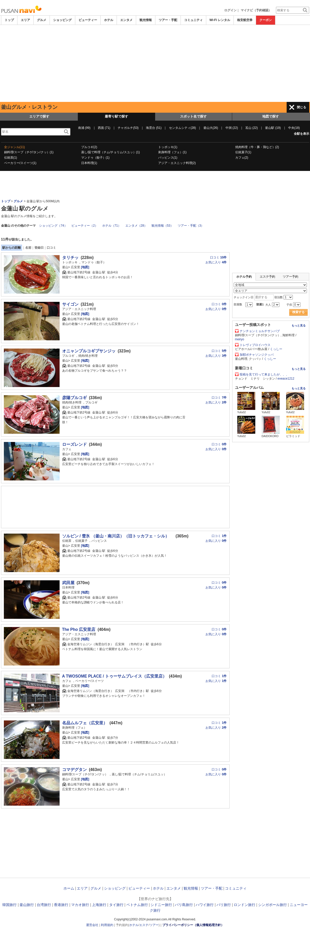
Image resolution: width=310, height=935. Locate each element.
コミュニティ (193, 20)
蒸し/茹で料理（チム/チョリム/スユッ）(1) (110, 152)
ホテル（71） (111, 225)
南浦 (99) (84, 128)
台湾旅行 (44, 905)
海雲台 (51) (154, 128)
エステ (143, 925)
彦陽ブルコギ (74, 398)
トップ (9, 20)
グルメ (41, 20)
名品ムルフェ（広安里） (84, 723)
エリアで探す (39, 116)
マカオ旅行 (80, 905)
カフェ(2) (241, 157)
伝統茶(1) (10, 157)
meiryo (239, 339)
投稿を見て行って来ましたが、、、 (264, 374)
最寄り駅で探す (116, 116)
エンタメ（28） (136, 225)
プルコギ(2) (89, 147)
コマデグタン (74, 769)
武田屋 (68, 583)
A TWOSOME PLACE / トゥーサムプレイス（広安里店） (114, 676)
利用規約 (107, 925)
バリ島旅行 (184, 905)
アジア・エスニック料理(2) (177, 163)
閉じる (301, 107)
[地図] (84, 267)
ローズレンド (74, 444)
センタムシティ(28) (182, 128)
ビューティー (88, 20)
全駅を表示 (301, 134)
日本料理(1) (89, 163)
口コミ (51, 247)
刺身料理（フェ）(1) (172, 152)
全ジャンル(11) (14, 147)
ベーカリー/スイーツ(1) (20, 163)
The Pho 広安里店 (79, 629)
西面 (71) (104, 128)
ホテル (108, 20)
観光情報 (145, 20)
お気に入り (216, 262)
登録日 (39, 247)
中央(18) (294, 128)
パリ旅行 (224, 905)
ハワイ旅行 (205, 905)
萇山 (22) (251, 128)
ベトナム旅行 (137, 905)
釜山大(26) (210, 128)
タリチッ (70, 257)
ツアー (154, 925)
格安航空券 (244, 20)
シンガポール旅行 (272, 905)
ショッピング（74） (53, 225)
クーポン (265, 20)
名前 (28, 247)
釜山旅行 (27, 905)
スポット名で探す (193, 116)
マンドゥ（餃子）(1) (95, 157)
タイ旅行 (116, 905)
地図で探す (270, 116)
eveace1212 (286, 378)
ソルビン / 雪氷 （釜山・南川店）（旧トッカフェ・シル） (117, 536)
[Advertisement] (155, 63)
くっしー (276, 349)
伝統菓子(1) (243, 152)
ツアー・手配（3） (191, 225)
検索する (298, 312)
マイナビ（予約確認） (256, 10)
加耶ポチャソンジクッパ (257, 354)
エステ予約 (267, 276)
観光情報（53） (162, 225)
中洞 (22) (232, 128)
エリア (25, 20)
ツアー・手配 (168, 20)
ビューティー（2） (84, 225)
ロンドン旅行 (244, 905)
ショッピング (62, 20)
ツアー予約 (290, 276)
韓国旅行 (9, 905)
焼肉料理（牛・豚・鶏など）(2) (257, 147)
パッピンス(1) (167, 157)
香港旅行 (61, 905)
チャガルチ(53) (128, 128)
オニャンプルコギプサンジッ (89, 351)
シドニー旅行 (161, 905)
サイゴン (70, 304)
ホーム (68, 888)
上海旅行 (99, 905)
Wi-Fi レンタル (220, 20)
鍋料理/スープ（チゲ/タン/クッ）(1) (29, 152)
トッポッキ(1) (167, 147)
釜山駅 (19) (273, 128)
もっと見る (299, 325)
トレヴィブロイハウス (255, 345)
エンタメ (126, 20)
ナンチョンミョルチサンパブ (260, 331)
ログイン (230, 10)
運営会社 (92, 925)
